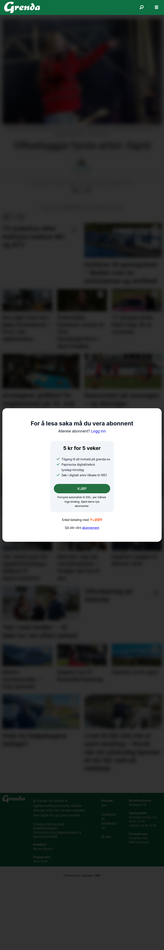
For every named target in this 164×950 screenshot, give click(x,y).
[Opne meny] (157, 7)
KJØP (82, 488)
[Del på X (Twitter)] (82, 258)
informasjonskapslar (63, 900)
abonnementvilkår (45, 904)
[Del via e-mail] (88, 258)
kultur (116, 275)
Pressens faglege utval (48, 892)
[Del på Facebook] (75, 258)
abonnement (90, 527)
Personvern (41, 900)
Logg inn (82, 431)
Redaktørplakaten (45, 896)
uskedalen (97, 275)
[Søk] (141, 7)
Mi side (106, 904)
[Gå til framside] (22, 7)
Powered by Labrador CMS (82, 944)
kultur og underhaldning (63, 275)
